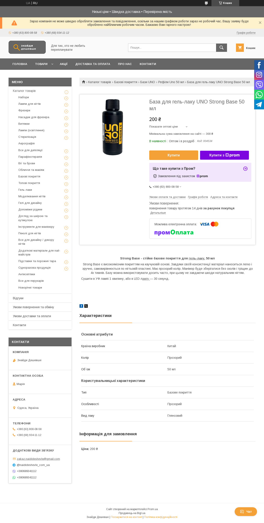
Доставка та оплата (92, 64)
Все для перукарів (31, 280)
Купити (174, 155)
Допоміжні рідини (30, 209)
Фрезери (24, 110)
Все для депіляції (30, 150)
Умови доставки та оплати (32, 316)
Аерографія (26, 143)
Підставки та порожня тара (37, 261)
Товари (41, 64)
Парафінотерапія (30, 156)
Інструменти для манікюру (36, 226)
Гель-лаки (25, 189)
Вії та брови (26, 163)
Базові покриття (125, 82)
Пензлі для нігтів (29, 233)
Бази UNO (147, 82)
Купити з (224, 155)
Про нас (125, 64)
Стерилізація (27, 136)
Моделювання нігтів (32, 196)
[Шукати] (221, 48)
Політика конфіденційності (160, 517)
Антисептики (26, 274)
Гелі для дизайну (30, 203)
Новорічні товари (30, 287)
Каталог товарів (99, 82)
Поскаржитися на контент (126, 517)
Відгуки (18, 298)
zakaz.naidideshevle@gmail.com (38, 458)
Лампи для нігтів (29, 103)
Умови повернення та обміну (33, 307)
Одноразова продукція (34, 267)
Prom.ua (153, 509)
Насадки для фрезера (33, 117)
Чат (246, 512)
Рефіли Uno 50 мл (171, 82)
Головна (19, 64)
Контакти (148, 64)
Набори (23, 97)
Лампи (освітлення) (31, 130)
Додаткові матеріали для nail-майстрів (39, 252)
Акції (63, 64)
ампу (146, 278)
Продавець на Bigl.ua (132, 513)
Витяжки (24, 123)
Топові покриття (29, 183)
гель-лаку (196, 258)
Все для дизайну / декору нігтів (36, 241)
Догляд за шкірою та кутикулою (33, 218)
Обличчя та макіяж (31, 169)
